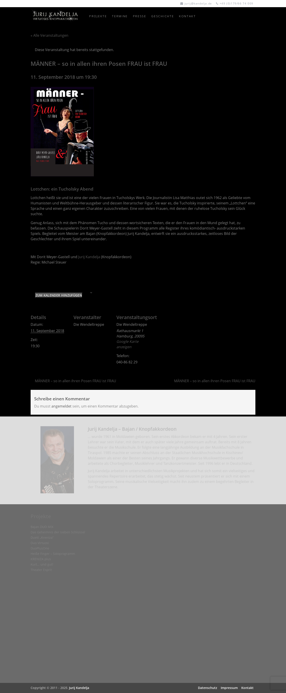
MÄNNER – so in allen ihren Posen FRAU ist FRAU (75, 380)
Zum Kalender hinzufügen (59, 295)
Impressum (229, 688)
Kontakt (247, 688)
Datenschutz (207, 688)
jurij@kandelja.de (198, 3)
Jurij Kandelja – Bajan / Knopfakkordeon (132, 430)
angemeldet (61, 406)
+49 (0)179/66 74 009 (236, 3)
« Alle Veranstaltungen (49, 35)
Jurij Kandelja (89, 256)
